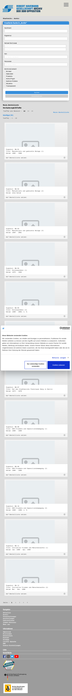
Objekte (9, 83)
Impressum (7, 632)
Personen (7, 61)
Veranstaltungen (9, 616)
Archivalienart (10, 69)
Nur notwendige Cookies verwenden (35, 365)
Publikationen (8, 620)
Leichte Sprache (9, 641)
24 (28, 111)
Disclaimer (7, 634)
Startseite (7, 18)
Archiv (16, 18)
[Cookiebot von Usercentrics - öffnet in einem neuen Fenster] (61, 328)
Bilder (8, 71)
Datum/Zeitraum (10, 43)
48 (32, 111)
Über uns (6, 624)
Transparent (11, 86)
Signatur (7, 35)
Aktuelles (7, 613)
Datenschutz (8, 636)
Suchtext (7, 28)
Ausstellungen (8, 618)
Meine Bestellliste (11, 105)
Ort (5, 54)
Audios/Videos (12, 81)
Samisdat (9, 74)
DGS (4, 643)
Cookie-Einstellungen (11, 645)
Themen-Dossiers (9, 622)
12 (24, 111)
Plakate (9, 76)
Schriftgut (10, 78)
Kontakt (6, 637)
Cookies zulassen (58, 365)
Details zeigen (59, 358)
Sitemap (6, 639)
